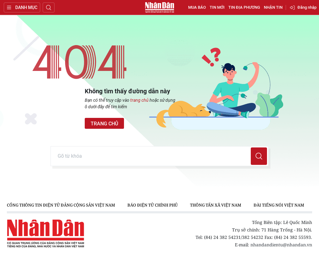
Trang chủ (104, 124)
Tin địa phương (244, 7)
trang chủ (139, 100)
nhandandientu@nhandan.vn (281, 245)
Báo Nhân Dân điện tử (159, 7)
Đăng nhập (307, 7)
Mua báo (197, 7)
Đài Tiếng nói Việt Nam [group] (279, 205)
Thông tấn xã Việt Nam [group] (215, 205)
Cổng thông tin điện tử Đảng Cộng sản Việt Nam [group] (61, 205)
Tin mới (217, 7)
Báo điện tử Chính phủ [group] (152, 205)
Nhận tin (273, 7)
